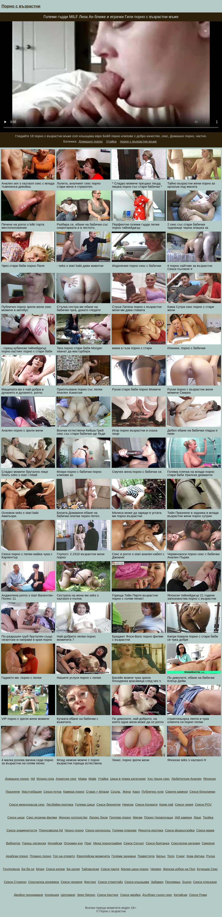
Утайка (111, 141)
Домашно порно (91, 141)
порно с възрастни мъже (138, 141)
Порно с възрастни (21, 6)
